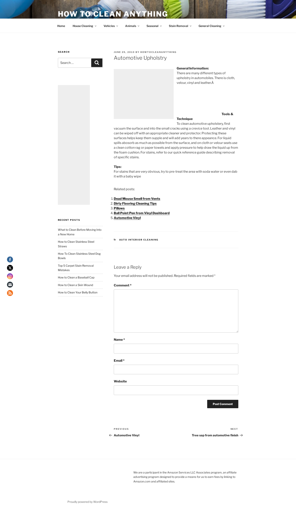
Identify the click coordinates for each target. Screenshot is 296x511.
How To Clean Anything (113, 14)
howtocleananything (158, 52)
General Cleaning (212, 26)
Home (61, 26)
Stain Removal (180, 26)
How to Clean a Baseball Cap (76, 277)
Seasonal (154, 26)
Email (119, 360)
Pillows (119, 208)
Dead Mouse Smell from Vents (137, 199)
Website (120, 381)
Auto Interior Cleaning (138, 239)
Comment (123, 285)
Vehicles (111, 26)
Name (119, 340)
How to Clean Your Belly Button (77, 292)
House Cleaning (85, 26)
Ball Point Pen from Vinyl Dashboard (142, 213)
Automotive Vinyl (127, 218)
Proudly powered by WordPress (87, 501)
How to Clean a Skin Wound (75, 285)
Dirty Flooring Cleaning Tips (135, 203)
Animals (132, 26)
